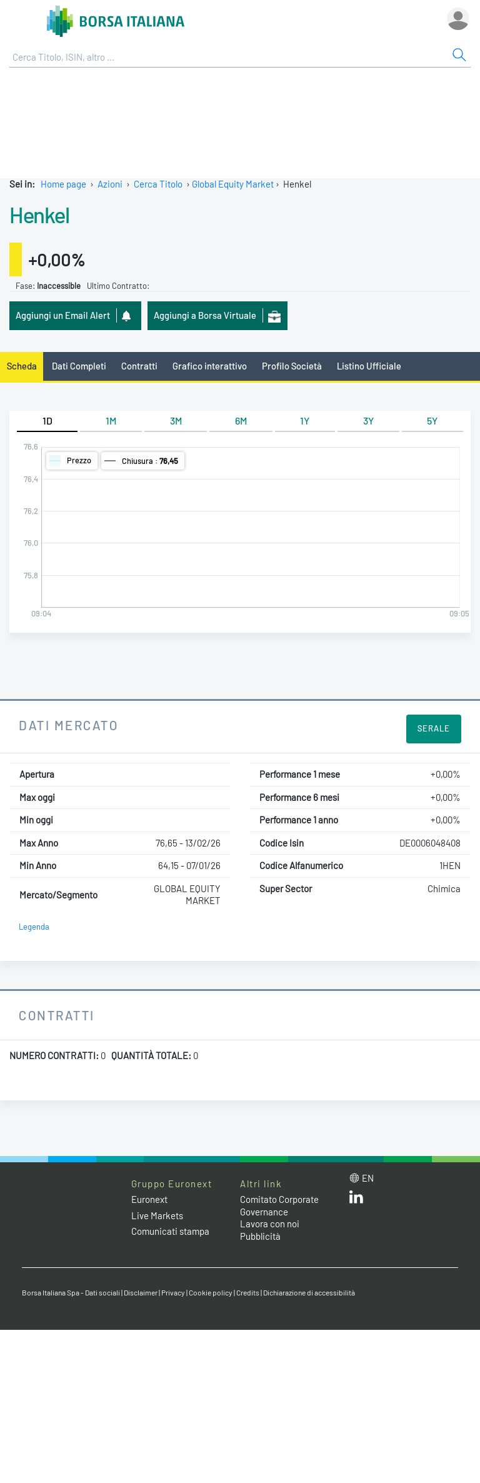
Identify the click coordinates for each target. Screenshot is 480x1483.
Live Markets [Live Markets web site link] (157, 1215)
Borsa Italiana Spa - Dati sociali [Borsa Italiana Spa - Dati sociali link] (71, 1292)
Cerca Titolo (158, 183)
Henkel (39, 214)
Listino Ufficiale (369, 365)
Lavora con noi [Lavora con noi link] (269, 1223)
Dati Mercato (68, 725)
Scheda (22, 365)
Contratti (139, 365)
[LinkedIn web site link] (356, 1199)
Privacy (173, 1292)
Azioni (110, 183)
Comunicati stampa (170, 1231)
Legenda (34, 927)
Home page (63, 183)
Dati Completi (79, 365)
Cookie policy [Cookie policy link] (210, 1292)
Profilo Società (292, 365)
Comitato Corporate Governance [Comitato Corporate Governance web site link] (279, 1205)
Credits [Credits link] (247, 1292)
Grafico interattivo (209, 365)
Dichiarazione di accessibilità (309, 1292)
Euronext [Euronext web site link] (149, 1199)
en (368, 1178)
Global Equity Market (233, 183)
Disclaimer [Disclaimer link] (141, 1292)
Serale (434, 728)
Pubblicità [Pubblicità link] (260, 1236)
